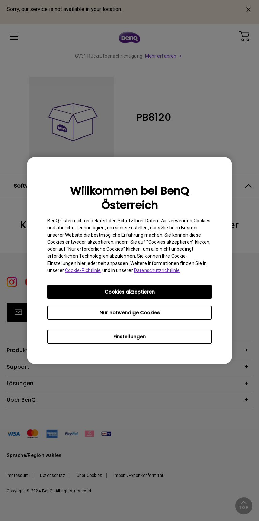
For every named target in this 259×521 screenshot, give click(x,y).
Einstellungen (129, 336)
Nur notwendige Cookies (129, 312)
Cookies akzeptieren (130, 291)
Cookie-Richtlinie (83, 270)
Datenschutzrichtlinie (157, 270)
